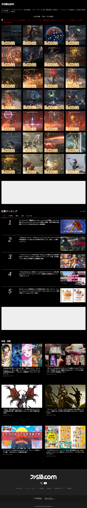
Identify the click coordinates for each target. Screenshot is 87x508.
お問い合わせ (19, 486)
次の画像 (50, 16)
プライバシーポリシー (30, 486)
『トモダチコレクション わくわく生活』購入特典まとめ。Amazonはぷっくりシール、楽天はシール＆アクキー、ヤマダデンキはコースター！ (65, 449)
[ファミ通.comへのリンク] (7, 4)
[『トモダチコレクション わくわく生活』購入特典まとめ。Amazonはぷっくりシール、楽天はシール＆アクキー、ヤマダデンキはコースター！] (65, 435)
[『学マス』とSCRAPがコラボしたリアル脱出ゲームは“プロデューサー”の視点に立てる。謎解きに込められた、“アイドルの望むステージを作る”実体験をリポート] (65, 353)
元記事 (5, 11)
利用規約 (41, 486)
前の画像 (37, 16)
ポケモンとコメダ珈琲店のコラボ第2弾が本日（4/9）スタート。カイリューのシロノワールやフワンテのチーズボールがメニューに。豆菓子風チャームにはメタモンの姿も (39, 289)
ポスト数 (29, 213)
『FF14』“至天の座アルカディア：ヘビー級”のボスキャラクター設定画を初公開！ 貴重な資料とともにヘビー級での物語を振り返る (21, 408)
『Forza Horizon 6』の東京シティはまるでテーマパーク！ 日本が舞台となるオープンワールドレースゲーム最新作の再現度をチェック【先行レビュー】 (39, 271)
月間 (22, 213)
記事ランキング (9, 209)
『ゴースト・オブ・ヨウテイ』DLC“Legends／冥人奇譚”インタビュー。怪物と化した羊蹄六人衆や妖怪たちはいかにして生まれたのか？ (65, 408)
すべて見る (83, 209)
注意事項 (49, 486)
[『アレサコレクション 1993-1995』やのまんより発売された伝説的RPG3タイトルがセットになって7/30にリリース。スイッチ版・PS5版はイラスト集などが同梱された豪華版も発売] (73, 259)
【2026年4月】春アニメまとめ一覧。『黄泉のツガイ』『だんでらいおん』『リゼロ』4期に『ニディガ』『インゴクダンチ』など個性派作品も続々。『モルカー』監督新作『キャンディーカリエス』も (21, 368)
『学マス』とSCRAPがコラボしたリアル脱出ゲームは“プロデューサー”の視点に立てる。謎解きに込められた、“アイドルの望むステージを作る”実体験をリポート (65, 367)
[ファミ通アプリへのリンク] (38, 496)
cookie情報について (59, 486)
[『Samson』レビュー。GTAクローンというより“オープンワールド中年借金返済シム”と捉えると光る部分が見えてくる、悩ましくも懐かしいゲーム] (73, 241)
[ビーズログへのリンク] (50, 496)
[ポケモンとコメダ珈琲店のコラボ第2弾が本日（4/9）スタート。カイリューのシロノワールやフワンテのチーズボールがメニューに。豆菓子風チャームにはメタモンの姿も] (73, 293)
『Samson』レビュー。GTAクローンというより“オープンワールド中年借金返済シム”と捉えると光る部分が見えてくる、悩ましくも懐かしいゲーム (39, 237)
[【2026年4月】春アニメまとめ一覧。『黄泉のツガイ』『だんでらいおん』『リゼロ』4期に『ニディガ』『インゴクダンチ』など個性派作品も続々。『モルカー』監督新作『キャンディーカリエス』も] (21, 353)
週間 (16, 213)
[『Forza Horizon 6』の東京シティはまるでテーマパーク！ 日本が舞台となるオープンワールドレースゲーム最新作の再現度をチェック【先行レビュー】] (73, 276)
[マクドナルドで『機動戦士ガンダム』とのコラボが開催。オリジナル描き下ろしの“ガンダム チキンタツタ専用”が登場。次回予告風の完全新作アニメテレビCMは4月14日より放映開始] (73, 224)
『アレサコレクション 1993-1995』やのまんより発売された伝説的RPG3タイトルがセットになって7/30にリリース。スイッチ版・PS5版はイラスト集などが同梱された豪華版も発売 (39, 254)
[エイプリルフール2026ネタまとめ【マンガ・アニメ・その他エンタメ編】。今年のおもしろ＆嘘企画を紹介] (21, 435)
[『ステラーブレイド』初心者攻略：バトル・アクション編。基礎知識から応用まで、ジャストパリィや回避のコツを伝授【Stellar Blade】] (11, 33)
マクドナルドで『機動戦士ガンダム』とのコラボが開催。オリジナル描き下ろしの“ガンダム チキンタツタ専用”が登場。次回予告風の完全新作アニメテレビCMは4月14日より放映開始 (39, 220)
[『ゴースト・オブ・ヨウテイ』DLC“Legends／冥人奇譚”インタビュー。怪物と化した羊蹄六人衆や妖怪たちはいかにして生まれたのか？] (65, 393)
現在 (4, 213)
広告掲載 (69, 486)
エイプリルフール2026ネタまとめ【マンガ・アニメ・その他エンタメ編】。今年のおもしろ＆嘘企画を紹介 (22, 449)
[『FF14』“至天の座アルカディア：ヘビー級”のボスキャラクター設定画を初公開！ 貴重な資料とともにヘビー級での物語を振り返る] (21, 393)
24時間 (10, 213)
